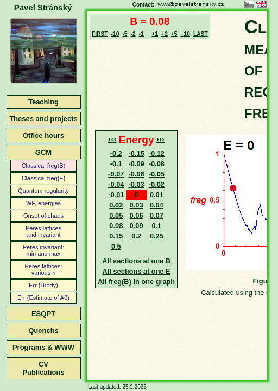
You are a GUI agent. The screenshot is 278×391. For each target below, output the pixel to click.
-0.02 (157, 184)
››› (160, 138)
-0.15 (136, 153)
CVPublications (43, 368)
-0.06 (136, 174)
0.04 (156, 205)
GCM (43, 152)
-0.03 (136, 184)
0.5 (116, 246)
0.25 (156, 236)
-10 (115, 34)
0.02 (116, 205)
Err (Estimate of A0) (43, 297)
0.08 (116, 226)
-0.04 (116, 184)
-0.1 (116, 164)
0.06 (136, 215)
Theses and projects (43, 119)
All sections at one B (136, 261)
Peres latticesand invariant (43, 231)
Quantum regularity (43, 190)
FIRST (100, 34)
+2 (164, 34)
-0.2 (116, 153)
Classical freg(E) (44, 178)
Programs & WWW (43, 347)
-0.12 (157, 153)
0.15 (116, 236)
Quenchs (43, 330)
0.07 (156, 215)
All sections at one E (136, 271)
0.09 (136, 226)
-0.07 (116, 174)
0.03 (136, 205)
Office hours (44, 135)
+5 (174, 34)
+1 (155, 34)
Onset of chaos (43, 215)
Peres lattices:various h (43, 269)
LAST (200, 34)
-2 (132, 34)
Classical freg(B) (44, 165)
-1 (141, 34)
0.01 (156, 195)
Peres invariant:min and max (43, 250)
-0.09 (136, 164)
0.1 (156, 226)
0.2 (136, 236)
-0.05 (157, 174)
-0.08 (157, 164)
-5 (124, 34)
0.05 (116, 215)
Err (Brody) (43, 285)
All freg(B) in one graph (136, 282)
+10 (185, 34)
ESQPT (43, 314)
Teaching (43, 102)
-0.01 (116, 195)
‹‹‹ (112, 138)
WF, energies (43, 203)
